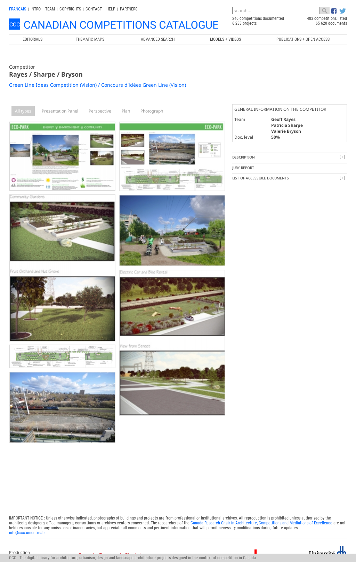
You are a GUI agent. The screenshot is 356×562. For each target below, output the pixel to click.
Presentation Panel (60, 111)
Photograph (151, 111)
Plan (126, 111)
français (17, 9)
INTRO (36, 9)
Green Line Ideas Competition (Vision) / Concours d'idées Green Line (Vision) (97, 85)
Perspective (100, 111)
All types (23, 111)
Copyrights (70, 9)
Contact (94, 9)
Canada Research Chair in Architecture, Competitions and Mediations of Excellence (261, 520)
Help (110, 9)
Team (50, 9)
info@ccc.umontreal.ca (29, 530)
